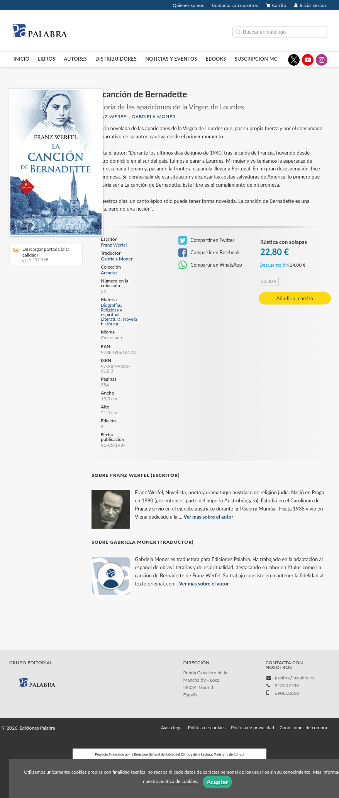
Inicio (21, 59)
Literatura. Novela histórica (119, 321)
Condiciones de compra (303, 727)
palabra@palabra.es (294, 678)
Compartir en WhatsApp (210, 265)
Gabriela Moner (154, 116)
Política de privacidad (252, 727)
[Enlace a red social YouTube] (308, 60)
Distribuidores (116, 59)
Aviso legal (172, 727)
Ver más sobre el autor (208, 517)
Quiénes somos (188, 5)
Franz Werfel (110, 116)
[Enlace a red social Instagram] (321, 60)
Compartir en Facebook (209, 253)
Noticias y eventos (171, 59)
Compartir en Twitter (206, 240)
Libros (46, 59)
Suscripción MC (256, 59)
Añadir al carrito (295, 298)
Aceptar (217, 781)
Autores (75, 59)
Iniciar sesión (310, 5)
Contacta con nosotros (235, 5)
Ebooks (216, 59)
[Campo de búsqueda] (279, 31)
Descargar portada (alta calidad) (43, 254)
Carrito (276, 5)
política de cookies (178, 781)
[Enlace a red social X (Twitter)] (294, 60)
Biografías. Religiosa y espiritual (111, 309)
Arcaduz (109, 273)
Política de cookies (206, 727)
